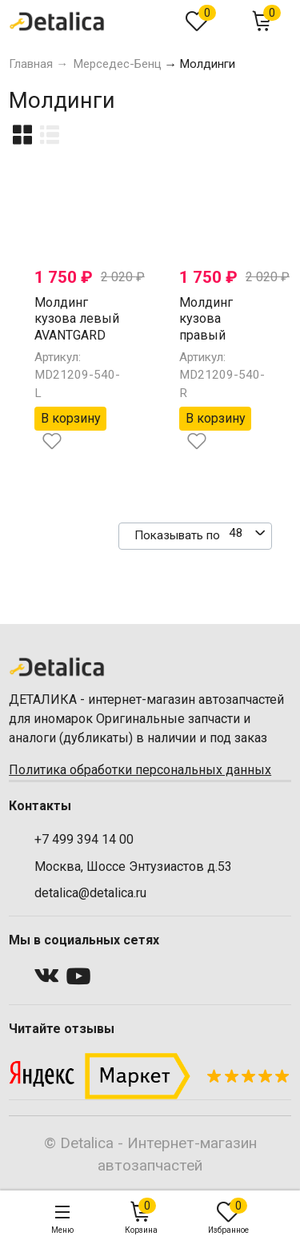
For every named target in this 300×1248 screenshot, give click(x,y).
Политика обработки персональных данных (140, 769)
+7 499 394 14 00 (84, 839)
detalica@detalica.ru (90, 892)
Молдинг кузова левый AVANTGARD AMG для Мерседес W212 (76, 344)
